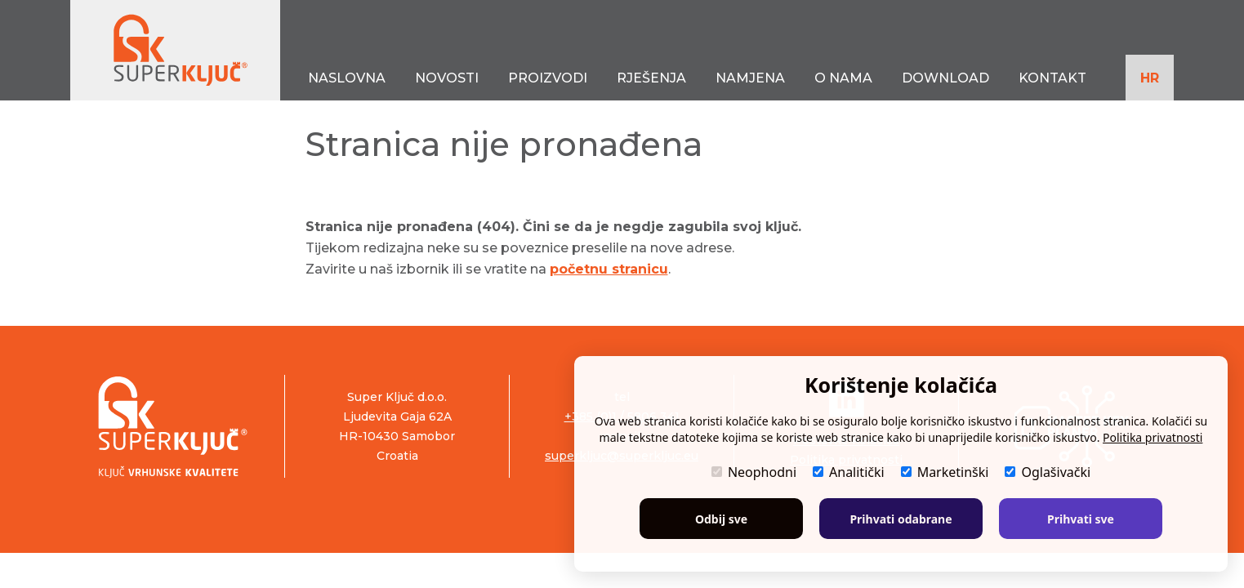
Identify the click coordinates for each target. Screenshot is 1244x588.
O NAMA (843, 78)
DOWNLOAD (945, 78)
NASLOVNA (347, 78)
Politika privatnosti (1152, 437)
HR (1149, 78)
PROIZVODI (547, 78)
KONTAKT (1052, 78)
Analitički (849, 472)
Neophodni (753, 472)
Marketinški (945, 472)
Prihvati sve (1080, 519)
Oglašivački (1047, 472)
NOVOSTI (447, 78)
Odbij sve (721, 519)
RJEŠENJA (651, 78)
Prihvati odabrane (900, 519)
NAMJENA (750, 78)
